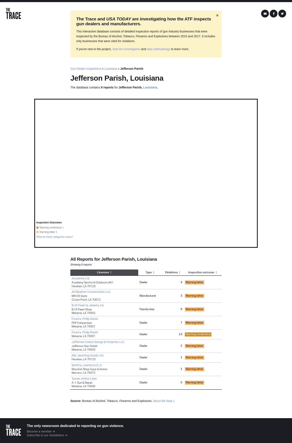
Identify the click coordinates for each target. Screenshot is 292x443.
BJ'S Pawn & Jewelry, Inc (88, 305)
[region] (146, 173)
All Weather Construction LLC (91, 292)
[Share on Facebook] (274, 14)
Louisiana (110, 68)
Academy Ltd (80, 278)
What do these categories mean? (54, 236)
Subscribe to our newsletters (45, 435)
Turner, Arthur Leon (84, 378)
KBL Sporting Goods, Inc (88, 355)
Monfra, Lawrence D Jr (87, 365)
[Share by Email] (265, 14)
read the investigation (126, 49)
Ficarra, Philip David (85, 319)
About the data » (164, 401)
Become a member (39, 431)
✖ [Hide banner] (217, 15)
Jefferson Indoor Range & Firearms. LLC (98, 342)
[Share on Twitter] (282, 14)
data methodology (158, 49)
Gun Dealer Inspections (85, 68)
